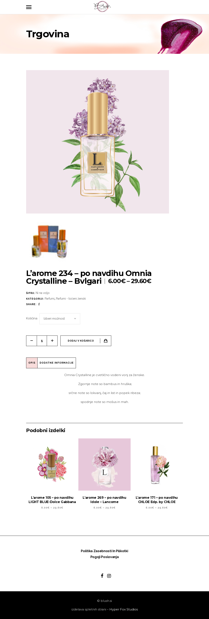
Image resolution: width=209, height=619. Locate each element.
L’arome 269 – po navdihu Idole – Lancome (104, 500)
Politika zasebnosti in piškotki (104, 551)
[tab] (32, 363)
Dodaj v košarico (81, 340)
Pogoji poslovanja (104, 557)
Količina (31, 318)
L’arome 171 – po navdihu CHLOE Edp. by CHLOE (157, 500)
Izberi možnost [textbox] (54, 318)
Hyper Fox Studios (123, 609)
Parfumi (49, 298)
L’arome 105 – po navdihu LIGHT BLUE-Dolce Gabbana (52, 500)
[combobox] (59, 318)
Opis (31, 362)
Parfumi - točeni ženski (71, 298)
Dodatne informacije (57, 362)
